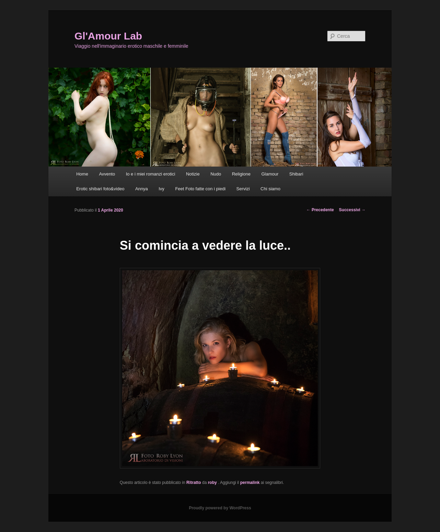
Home (82, 174)
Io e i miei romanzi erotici (150, 174)
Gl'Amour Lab (108, 36)
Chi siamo (270, 188)
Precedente (320, 209)
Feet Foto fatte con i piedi (200, 188)
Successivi (352, 209)
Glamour (269, 174)
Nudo (215, 174)
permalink (250, 482)
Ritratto (193, 482)
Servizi (243, 188)
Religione (241, 174)
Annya (141, 188)
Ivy (161, 188)
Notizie (193, 174)
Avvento (107, 174)
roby (213, 482)
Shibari (296, 174)
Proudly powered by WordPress (220, 508)
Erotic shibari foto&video (100, 188)
